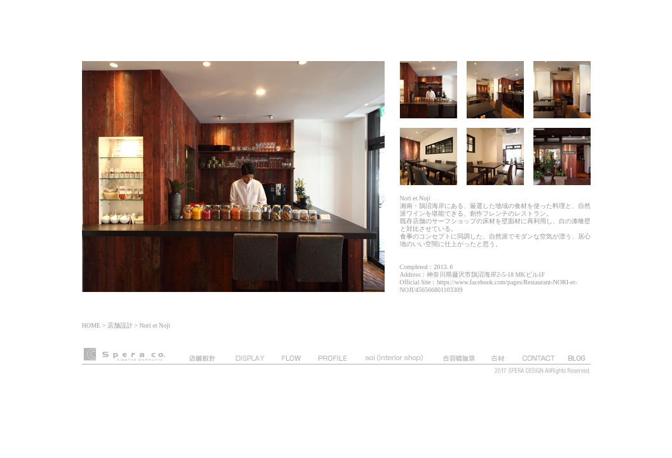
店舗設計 (120, 325)
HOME (91, 325)
